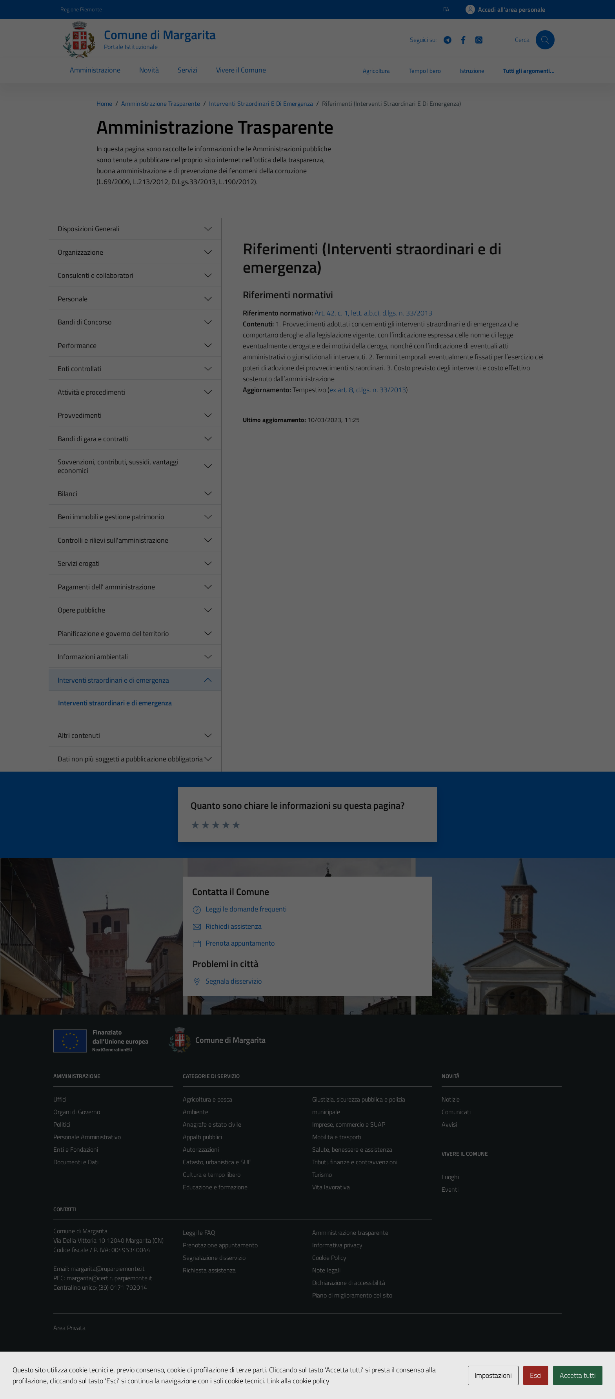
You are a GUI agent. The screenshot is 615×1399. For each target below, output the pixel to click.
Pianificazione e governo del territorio (113, 633)
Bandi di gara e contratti (93, 438)
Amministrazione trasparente (350, 1232)
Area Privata (69, 1327)
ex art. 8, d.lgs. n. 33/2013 (367, 389)
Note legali (326, 1270)
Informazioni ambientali (93, 656)
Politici (61, 1124)
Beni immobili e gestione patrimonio (111, 516)
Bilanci (67, 493)
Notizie (451, 1099)
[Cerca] (545, 39)
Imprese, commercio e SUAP (348, 1124)
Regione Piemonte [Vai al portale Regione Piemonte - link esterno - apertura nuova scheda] (81, 9)
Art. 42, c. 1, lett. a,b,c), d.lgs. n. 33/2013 (373, 313)
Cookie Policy (329, 1257)
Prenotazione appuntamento (220, 1245)
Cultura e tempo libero (211, 1174)
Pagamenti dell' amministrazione (106, 587)
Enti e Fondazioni (75, 1149)
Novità (149, 70)
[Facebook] (460, 39)
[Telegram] (444, 39)
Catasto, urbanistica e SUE (217, 1162)
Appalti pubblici (202, 1137)
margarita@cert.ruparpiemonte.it (109, 1278)
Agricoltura (376, 70)
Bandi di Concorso (85, 322)
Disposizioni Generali (88, 228)
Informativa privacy (337, 1245)
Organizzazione (80, 252)
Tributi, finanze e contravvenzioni (354, 1162)
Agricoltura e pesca (207, 1099)
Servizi (187, 70)
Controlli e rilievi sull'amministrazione (113, 540)
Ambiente (195, 1111)
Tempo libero (425, 70)
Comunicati (456, 1111)
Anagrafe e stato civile (212, 1124)
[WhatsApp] (476, 39)
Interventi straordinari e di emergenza (113, 680)
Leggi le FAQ (199, 1232)
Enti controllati (79, 368)
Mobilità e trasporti (336, 1137)
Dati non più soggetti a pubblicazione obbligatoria (130, 759)
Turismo (322, 1174)
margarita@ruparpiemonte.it (108, 1268)
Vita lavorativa (331, 1187)
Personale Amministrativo (87, 1137)
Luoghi (450, 1177)
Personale (72, 299)
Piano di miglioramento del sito (352, 1295)
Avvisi (449, 1124)
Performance (77, 345)
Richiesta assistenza (209, 1270)
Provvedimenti (80, 415)
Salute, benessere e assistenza (352, 1149)
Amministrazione (95, 70)
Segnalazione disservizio (214, 1257)
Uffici (59, 1099)
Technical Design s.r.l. (107, 1376)
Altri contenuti (79, 735)
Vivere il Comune (241, 70)
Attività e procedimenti (91, 392)
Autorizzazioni (201, 1149)
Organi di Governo (76, 1111)
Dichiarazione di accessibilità (348, 1282)
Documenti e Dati (75, 1162)
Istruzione (472, 70)
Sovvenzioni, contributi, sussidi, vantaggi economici (118, 466)
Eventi (450, 1189)
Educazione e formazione (215, 1187)
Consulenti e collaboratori (95, 275)
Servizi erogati (79, 563)
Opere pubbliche (81, 610)
